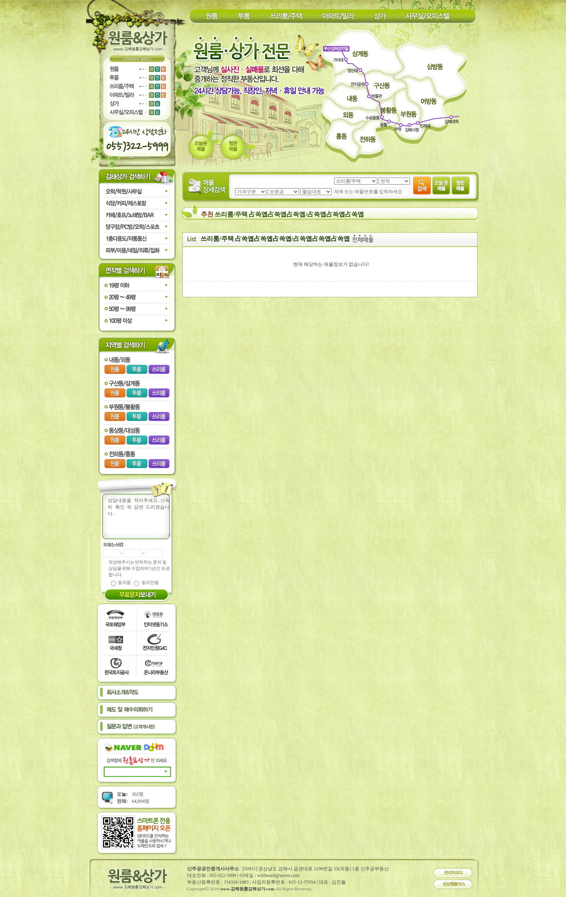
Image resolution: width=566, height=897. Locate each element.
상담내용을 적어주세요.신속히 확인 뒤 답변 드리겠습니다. (141, 516)
